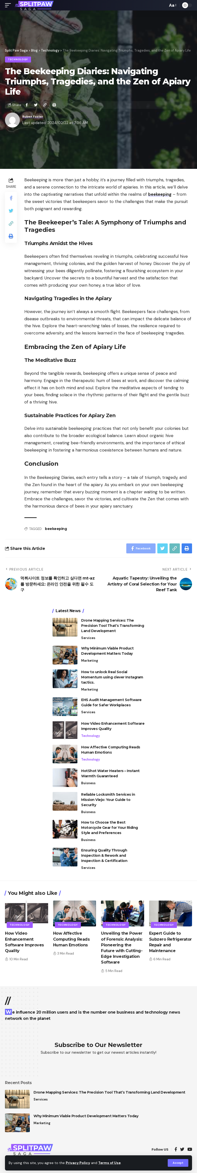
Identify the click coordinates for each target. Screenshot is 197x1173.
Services (88, 638)
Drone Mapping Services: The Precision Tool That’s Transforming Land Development (112, 625)
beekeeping (56, 528)
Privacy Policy (78, 1163)
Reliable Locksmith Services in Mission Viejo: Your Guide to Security (108, 799)
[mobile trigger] (9, 5)
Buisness (88, 783)
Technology (18, 59)
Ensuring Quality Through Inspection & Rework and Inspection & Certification (104, 855)
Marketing (89, 660)
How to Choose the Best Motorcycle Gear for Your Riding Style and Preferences (109, 827)
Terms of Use (109, 1163)
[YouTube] (189, 1150)
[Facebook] (175, 1150)
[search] (162, 5)
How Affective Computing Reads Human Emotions (71, 939)
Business (88, 840)
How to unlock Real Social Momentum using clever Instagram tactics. (112, 677)
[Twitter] (182, 1150)
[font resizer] (172, 5)
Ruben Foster (35, 116)
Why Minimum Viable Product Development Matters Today (85, 1116)
